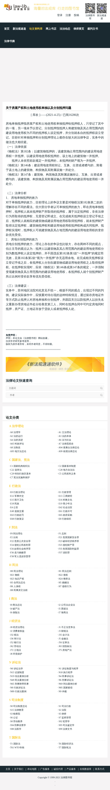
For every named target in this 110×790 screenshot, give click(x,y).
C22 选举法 (16, 470)
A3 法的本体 (64, 436)
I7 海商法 (63, 612)
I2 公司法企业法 (67, 605)
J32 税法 (14, 635)
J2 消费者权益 (17, 631)
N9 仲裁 (63, 691)
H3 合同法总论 (17, 582)
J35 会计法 (64, 635)
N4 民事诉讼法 (66, 676)
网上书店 (51, 28)
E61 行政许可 (65, 511)
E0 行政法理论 (17, 492)
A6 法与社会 (64, 440)
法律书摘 (9, 41)
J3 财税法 (63, 631)
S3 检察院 (15, 714)
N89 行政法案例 (18, 691)
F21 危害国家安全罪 (69, 537)
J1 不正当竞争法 (67, 627)
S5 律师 (62, 714)
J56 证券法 (64, 642)
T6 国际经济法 (66, 744)
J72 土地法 (15, 650)
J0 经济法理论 (17, 627)
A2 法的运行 (16, 436)
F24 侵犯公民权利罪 (20, 545)
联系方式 (99, 769)
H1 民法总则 (65, 571)
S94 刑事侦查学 (18, 725)
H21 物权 (14, 575)
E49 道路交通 (17, 511)
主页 (8, 769)
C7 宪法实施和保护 (20, 477)
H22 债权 (63, 575)
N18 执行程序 (66, 672)
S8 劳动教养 (16, 721)
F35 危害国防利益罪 (69, 549)
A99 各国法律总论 (67, 451)
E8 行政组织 (65, 519)
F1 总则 (62, 533)
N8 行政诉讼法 (17, 687)
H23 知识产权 (17, 579)
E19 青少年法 (65, 503)
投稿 (76, 15)
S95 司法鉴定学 (66, 725)
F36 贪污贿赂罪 (18, 552)
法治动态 (65, 28)
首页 (6, 28)
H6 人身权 (15, 586)
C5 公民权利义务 (67, 473)
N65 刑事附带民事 (19, 684)
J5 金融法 (63, 638)
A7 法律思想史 (65, 443)
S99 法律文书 (65, 729)
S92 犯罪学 (64, 721)
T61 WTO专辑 (17, 747)
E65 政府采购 (65, 515)
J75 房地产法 (65, 650)
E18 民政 (14, 503)
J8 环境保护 (16, 654)
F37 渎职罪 (64, 552)
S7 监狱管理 (65, 717)
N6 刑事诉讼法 (66, 680)
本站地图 (32, 769)
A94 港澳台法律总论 (68, 447)
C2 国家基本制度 (67, 466)
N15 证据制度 (17, 672)
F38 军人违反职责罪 (20, 556)
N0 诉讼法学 (16, 668)
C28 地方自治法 (67, 470)
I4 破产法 (15, 608)
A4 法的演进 (16, 440)
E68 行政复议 (17, 519)
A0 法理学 (15, 432)
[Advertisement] (55, 73)
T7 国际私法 (65, 747)
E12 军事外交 (17, 496)
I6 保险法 (15, 612)
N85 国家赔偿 (66, 687)
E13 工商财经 (65, 496)
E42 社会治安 (65, 507)
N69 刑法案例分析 (68, 684)
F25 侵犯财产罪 (66, 545)
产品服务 (71, 769)
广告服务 (45, 769)
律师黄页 (78, 28)
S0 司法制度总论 (18, 706)
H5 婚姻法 (64, 582)
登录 (59, 15)
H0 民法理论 (16, 571)
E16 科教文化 (65, 500)
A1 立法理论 (64, 432)
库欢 (35, 114)
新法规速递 (19, 28)
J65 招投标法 (65, 646)
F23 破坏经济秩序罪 (69, 541)
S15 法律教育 (17, 710)
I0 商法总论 (16, 605)
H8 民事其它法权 (19, 590)
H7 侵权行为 (65, 586)
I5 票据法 (63, 608)
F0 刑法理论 (16, 533)
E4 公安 (14, 507)
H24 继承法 (64, 579)
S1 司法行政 (65, 706)
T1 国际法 (15, 744)
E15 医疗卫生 (17, 500)
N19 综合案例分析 (19, 676)
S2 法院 (62, 710)
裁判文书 (92, 28)
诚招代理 (58, 769)
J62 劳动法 (15, 646)
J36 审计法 (15, 638)
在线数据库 (85, 769)
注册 (68, 15)
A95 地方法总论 (18, 451)
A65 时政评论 (17, 443)
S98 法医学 (15, 729)
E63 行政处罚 (17, 515)
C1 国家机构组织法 (20, 466)
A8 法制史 (15, 447)
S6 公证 (14, 717)
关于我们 (18, 769)
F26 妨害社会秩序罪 (20, 549)
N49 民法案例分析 (19, 680)
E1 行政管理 (65, 492)
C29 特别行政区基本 (20, 473)
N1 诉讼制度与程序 (68, 668)
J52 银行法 (15, 642)
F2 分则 (14, 537)
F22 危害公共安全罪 (20, 541)
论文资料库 (35, 28)
